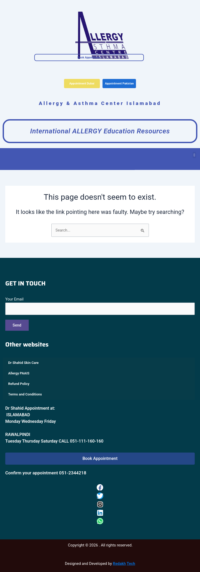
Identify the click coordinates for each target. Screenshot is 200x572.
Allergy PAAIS (18, 373)
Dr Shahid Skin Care (23, 363)
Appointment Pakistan (119, 83)
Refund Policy (19, 384)
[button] (194, 152)
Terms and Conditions (25, 394)
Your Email (100, 306)
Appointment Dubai (81, 83)
